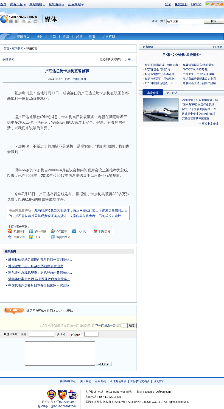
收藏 (5, 59)
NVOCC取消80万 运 (195, 69)
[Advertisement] (108, 277)
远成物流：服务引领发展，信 (200, 100)
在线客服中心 (68, 381)
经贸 (79, 36)
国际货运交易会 (140, 381)
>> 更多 (218, 47)
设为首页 (159, 381)
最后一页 (109, 325)
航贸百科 (55, 4)
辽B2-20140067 (66, 401)
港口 (53, 36)
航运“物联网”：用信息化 (159, 78)
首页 (3, 4)
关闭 (11, 59)
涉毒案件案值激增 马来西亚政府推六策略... (39, 279)
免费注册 (181, 4)
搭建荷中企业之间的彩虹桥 (198, 113)
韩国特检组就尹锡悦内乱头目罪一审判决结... (40, 260)
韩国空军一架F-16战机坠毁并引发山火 (35, 266)
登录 (168, 4)
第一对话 (171, 93)
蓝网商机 (100, 381)
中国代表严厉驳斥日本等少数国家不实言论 (38, 285)
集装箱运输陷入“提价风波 (198, 65)
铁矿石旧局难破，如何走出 (161, 65)
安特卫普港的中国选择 (196, 118)
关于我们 (85, 381)
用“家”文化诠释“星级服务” (181, 55)
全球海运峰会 (118, 381)
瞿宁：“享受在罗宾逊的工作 (199, 109)
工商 (52, 394)
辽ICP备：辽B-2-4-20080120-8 (57, 406)
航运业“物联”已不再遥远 (159, 74)
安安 (73, 394)
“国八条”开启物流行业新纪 (198, 104)
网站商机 (35, 4)
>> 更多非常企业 (208, 123)
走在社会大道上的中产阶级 (199, 83)
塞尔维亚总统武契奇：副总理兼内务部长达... (40, 272)
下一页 (99, 325)
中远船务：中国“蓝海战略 (198, 74)
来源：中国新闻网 (75, 79)
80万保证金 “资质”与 (157, 69)
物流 (66, 36)
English (196, 4)
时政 (92, 36)
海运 (39, 36)
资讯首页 (23, 36)
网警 (62, 394)
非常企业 (152, 93)
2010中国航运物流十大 (159, 83)
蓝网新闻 (17, 48)
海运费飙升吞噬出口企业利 (199, 78)
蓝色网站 (74, 4)
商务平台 (16, 4)
